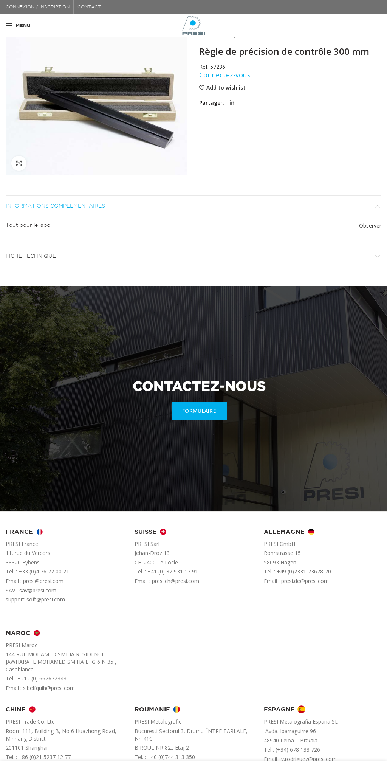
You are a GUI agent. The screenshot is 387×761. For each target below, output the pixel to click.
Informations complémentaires (55, 206)
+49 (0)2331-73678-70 (304, 571)
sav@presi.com (37, 590)
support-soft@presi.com (35, 599)
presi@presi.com (43, 580)
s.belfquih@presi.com (49, 687)
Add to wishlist (226, 87)
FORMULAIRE (199, 410)
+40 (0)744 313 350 (171, 757)
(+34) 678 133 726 (298, 749)
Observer (370, 225)
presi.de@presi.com (305, 580)
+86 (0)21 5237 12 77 (45, 757)
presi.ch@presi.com (175, 580)
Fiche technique (31, 256)
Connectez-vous (225, 74)
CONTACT (89, 7)
